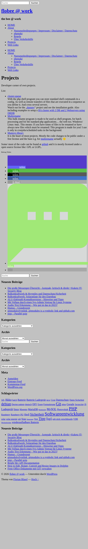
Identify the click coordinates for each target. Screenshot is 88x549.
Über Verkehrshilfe (23, 39)
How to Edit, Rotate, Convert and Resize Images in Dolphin (38, 465)
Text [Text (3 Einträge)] (36, 419)
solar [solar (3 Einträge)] (3, 419)
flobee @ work (17, 11)
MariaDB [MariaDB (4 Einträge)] (33, 409)
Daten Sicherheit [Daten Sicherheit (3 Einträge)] (76, 400)
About (11, 27)
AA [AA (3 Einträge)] (2, 400)
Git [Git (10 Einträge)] (58, 404)
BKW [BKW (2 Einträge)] (48, 400)
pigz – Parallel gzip (17, 313)
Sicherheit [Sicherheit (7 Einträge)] (37, 414)
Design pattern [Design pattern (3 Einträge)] (18, 404)
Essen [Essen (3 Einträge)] (40, 404)
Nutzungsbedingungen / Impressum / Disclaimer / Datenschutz (45, 30)
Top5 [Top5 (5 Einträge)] (49, 418)
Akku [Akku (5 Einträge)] (8, 399)
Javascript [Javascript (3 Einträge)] (79, 404)
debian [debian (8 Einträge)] (6, 404)
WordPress (52, 474)
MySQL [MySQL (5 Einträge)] (51, 409)
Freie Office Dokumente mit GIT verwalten (30, 468)
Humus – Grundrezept (19, 308)
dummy (31, 107)
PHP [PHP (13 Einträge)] (73, 408)
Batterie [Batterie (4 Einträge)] (22, 399)
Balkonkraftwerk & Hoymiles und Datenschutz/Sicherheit (37, 293)
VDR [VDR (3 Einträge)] (75, 419)
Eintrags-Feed (15, 381)
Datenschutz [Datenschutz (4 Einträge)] (62, 399)
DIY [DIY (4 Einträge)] (34, 404)
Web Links (13, 45)
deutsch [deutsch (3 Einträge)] (28, 404)
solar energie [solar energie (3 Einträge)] (11, 419)
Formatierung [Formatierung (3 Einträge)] (49, 404)
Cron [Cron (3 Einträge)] (53, 400)
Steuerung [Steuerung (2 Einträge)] (30, 419)
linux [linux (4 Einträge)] (16, 409)
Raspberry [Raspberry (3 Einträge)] (5, 415)
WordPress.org (15, 387)
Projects (12, 42)
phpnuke (18, 33)
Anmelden (13, 378)
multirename (47, 139)
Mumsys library (16, 133)
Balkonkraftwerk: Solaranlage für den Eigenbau (32, 296)
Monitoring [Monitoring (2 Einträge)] (42, 410)
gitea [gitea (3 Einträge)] (64, 404)
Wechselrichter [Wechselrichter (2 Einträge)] (6, 422)
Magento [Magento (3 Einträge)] (23, 409)
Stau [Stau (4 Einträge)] (23, 418)
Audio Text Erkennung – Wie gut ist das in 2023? (32, 305)
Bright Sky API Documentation (23, 463)
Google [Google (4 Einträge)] (70, 404)
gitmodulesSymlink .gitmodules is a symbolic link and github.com (41, 310)
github (45, 144)
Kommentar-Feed (16, 384)
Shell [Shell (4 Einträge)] (26, 414)
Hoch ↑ (35, 479)
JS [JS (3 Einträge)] (85, 404)
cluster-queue (14, 96)
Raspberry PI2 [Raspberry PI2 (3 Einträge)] (17, 415)
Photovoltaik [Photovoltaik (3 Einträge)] (62, 409)
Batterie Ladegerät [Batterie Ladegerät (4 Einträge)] (36, 399)
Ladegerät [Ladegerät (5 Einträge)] (7, 409)
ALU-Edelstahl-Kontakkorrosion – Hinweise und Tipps (36, 299)
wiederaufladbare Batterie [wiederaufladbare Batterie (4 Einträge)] (25, 422)
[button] (17, 167)
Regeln (17, 36)
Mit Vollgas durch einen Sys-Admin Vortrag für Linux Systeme (39, 302)
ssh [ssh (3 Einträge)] (19, 419)
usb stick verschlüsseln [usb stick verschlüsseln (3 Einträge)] (63, 419)
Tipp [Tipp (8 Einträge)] (42, 419)
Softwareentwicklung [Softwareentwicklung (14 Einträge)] (64, 413)
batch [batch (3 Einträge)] (14, 400)
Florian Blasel (20, 479)
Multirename (14, 116)
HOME (11, 25)
